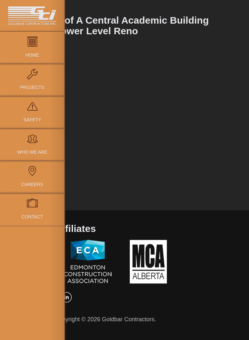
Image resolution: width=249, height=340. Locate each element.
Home (32, 55)
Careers (32, 184)
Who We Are (32, 152)
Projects (32, 87)
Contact (32, 216)
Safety (32, 119)
